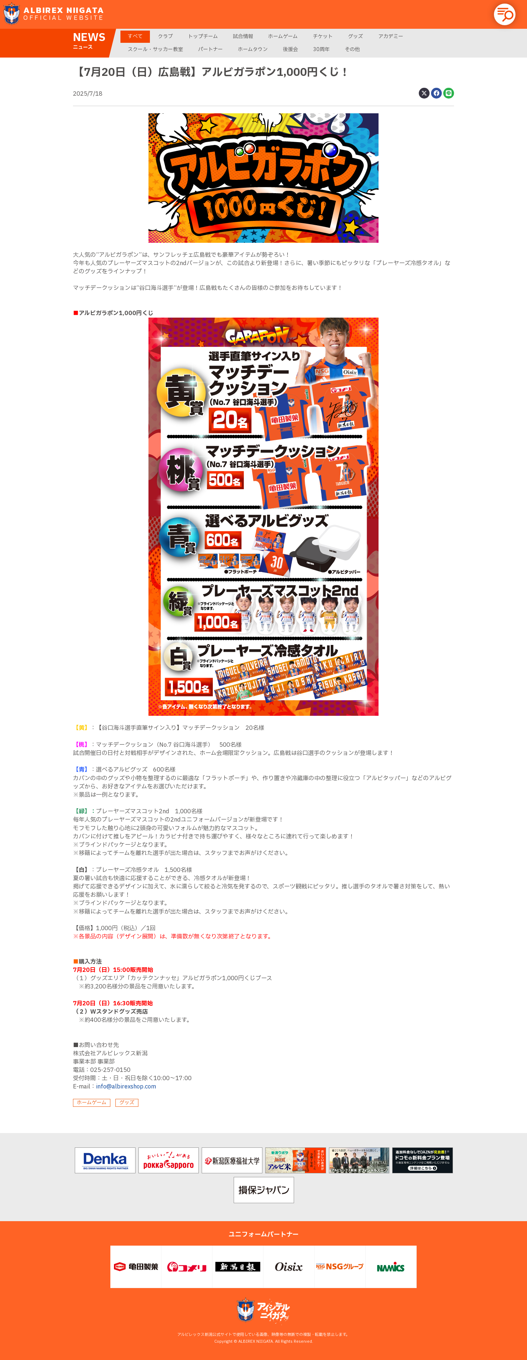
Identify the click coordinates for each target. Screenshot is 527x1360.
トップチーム (203, 36)
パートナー (210, 49)
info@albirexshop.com (126, 1086)
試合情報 (243, 36)
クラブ (165, 36)
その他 (352, 49)
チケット (323, 36)
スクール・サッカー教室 (155, 49)
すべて (135, 36)
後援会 (290, 49)
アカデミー (390, 36)
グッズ (355, 36)
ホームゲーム (283, 36)
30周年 (321, 49)
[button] (504, 14)
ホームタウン (253, 49)
